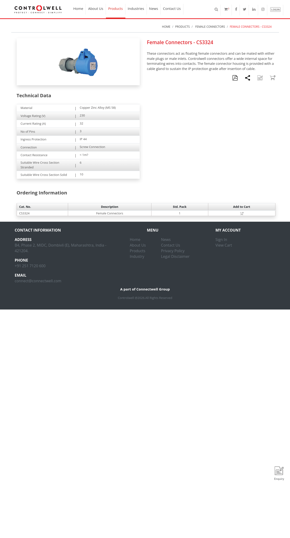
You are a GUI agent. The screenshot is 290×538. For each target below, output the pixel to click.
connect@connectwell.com (38, 280)
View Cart (224, 245)
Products (115, 8)
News (153, 8)
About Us (95, 8)
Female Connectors (209, 27)
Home (78, 8)
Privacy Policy (173, 250)
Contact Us (172, 8)
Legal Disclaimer (175, 256)
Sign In (221, 239)
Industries (136, 8)
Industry (137, 256)
